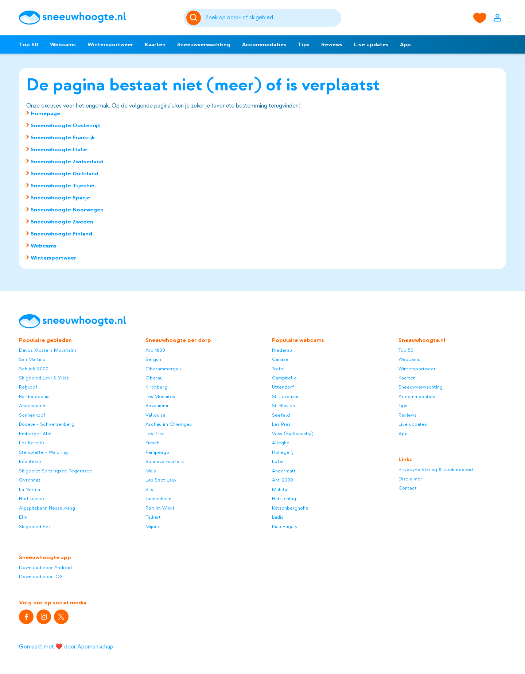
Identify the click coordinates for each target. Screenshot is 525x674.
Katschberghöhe (290, 508)
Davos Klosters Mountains (48, 350)
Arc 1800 (155, 350)
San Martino (32, 359)
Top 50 (28, 44)
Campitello (284, 378)
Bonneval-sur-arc (164, 461)
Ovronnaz (29, 480)
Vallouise (155, 415)
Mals (150, 471)
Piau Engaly (285, 526)
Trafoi (278, 369)
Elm (23, 517)
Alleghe (280, 443)
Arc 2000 (282, 480)
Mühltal (280, 489)
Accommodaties (264, 44)
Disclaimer (410, 479)
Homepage (45, 113)
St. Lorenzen (286, 396)
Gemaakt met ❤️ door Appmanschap (66, 646)
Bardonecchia (34, 396)
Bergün (153, 359)
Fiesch (152, 443)
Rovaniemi (156, 405)
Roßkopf (28, 387)
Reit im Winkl (159, 508)
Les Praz (154, 433)
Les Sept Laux (160, 480)
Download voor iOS (41, 576)
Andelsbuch (32, 405)
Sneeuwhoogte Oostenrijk (65, 125)
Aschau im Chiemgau (168, 424)
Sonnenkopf (32, 415)
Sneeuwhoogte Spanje (60, 197)
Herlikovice (31, 498)
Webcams (63, 44)
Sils (149, 489)
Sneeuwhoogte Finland (61, 233)
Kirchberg (156, 387)
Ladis (277, 517)
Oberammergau (163, 369)
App (405, 44)
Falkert (153, 517)
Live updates (371, 44)
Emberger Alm (35, 433)
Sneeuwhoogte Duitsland (64, 173)
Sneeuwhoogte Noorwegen (67, 209)
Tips (304, 44)
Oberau (154, 378)
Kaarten (155, 44)
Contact (407, 488)
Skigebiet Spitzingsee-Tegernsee (55, 471)
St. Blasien (283, 405)
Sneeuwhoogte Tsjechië (62, 185)
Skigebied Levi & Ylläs (44, 378)
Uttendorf (283, 387)
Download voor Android (45, 567)
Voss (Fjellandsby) (293, 433)
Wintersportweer (110, 44)
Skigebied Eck (35, 526)
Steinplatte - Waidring (43, 452)
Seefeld (281, 415)
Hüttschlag (284, 498)
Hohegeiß (282, 452)
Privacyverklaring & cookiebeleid (435, 469)
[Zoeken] (272, 18)
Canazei (280, 359)
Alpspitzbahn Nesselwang (47, 508)
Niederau (282, 350)
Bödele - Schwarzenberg (46, 424)
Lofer (278, 461)
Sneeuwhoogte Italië (59, 149)
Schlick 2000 (33, 369)
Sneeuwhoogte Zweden (62, 221)
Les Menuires (160, 396)
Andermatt (284, 471)
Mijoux (152, 526)
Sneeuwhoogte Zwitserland (67, 161)
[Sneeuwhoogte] (97, 18)
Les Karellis (31, 443)
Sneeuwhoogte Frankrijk (63, 137)
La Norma (29, 489)
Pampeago (157, 452)
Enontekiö (30, 461)
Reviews (331, 44)
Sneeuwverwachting (203, 44)
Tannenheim (158, 498)
